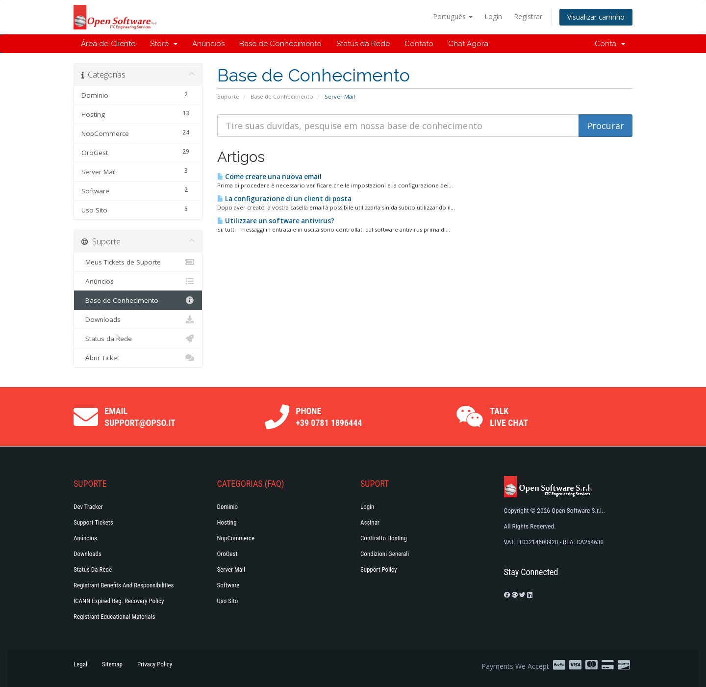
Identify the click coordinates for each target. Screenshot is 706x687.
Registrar (528, 16)
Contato (418, 43)
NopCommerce (236, 538)
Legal (80, 664)
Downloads (138, 319)
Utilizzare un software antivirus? (275, 220)
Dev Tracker (88, 506)
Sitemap (112, 664)
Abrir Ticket (138, 358)
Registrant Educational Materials (114, 616)
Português (453, 16)
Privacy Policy (154, 664)
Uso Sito (227, 601)
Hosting (227, 522)
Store (163, 43)
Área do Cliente (108, 43)
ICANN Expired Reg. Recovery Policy (119, 601)
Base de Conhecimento (280, 43)
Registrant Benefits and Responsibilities (124, 585)
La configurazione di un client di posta (284, 198)
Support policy (378, 569)
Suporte (228, 96)
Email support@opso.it (140, 417)
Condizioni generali (384, 553)
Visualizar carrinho (596, 17)
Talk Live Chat (509, 417)
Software (228, 585)
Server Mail (231, 569)
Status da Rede (363, 43)
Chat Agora (468, 43)
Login (493, 16)
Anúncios (208, 43)
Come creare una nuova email (269, 176)
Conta (610, 43)
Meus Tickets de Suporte (138, 262)
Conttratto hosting (383, 538)
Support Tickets (93, 522)
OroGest (227, 553)
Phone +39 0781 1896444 (329, 417)
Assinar (369, 522)
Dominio (227, 506)
